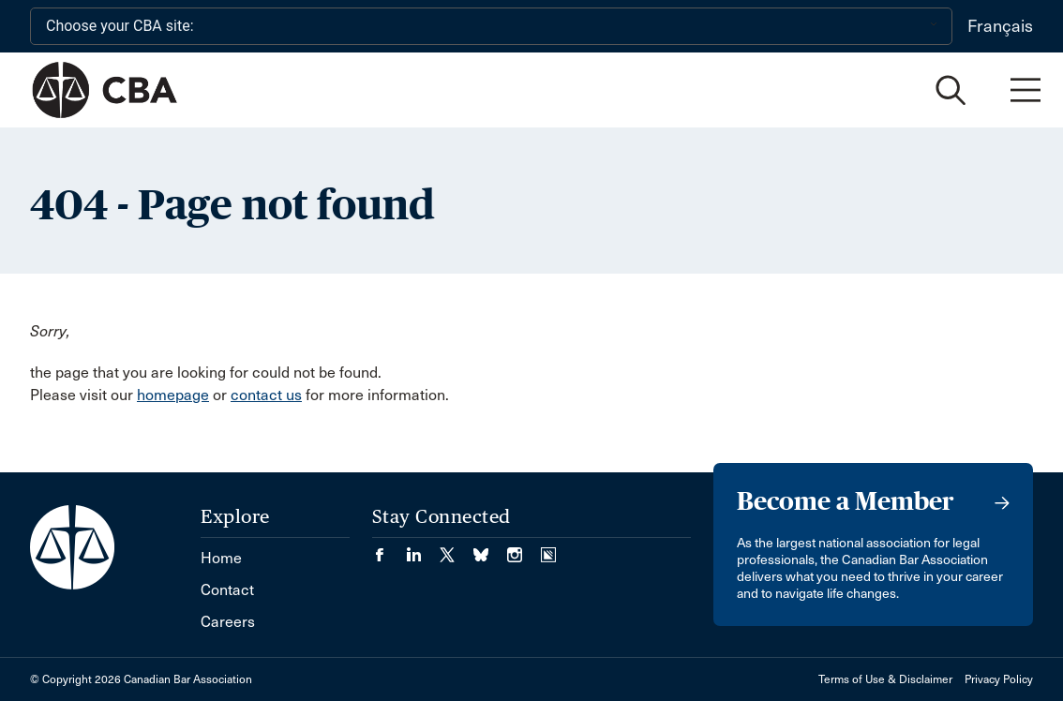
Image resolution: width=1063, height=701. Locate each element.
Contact (227, 590)
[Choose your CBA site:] (491, 26)
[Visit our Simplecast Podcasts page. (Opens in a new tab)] (548, 549)
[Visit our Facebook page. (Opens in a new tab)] (389, 549)
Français (1000, 26)
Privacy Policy (999, 679)
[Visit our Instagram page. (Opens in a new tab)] (524, 549)
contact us (266, 395)
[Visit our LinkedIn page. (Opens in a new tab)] (423, 549)
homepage (173, 395)
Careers (228, 622)
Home (221, 558)
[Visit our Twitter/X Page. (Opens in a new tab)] (456, 549)
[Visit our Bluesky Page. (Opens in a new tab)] (490, 549)
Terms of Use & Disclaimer (885, 679)
